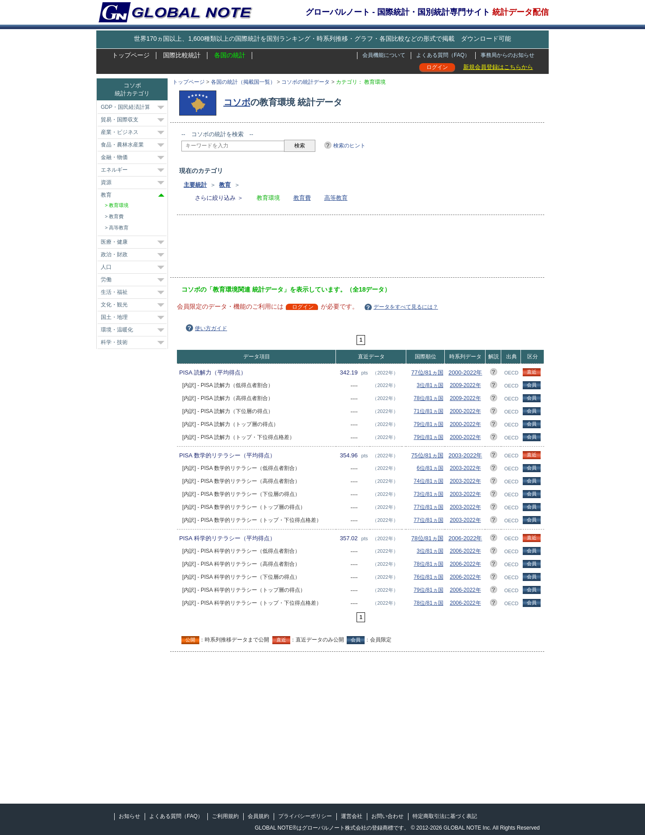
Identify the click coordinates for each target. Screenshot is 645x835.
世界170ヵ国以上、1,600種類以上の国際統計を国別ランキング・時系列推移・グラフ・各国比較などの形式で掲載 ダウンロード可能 (322, 38)
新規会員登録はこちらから (498, 67)
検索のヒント (349, 145)
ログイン (437, 67)
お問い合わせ (387, 816)
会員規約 (258, 816)
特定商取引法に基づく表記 (445, 816)
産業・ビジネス (119, 132)
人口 (106, 267)
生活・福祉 (114, 292)
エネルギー (114, 170)
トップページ (131, 55)
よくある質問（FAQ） (443, 55)
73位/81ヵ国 (428, 494)
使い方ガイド (211, 328)
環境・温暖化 (117, 330)
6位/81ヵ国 (430, 468)
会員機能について (383, 55)
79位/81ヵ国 (428, 424)
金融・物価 (114, 157)
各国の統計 (229, 55)
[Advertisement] (344, 249)
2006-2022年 (465, 538)
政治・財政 (114, 254)
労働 (106, 279)
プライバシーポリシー (305, 816)
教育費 (302, 197)
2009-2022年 (465, 385)
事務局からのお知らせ (507, 55)
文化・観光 (114, 304)
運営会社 (351, 816)
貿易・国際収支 (119, 119)
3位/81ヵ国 (430, 385)
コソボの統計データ (305, 82)
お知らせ (129, 816)
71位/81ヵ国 (428, 411)
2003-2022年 (465, 455)
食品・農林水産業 (122, 145)
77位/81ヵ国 (427, 372)
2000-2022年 (465, 372)
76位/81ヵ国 (428, 577)
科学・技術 (114, 342)
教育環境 (119, 205)
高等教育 (336, 197)
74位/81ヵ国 (428, 481)
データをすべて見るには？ (406, 307)
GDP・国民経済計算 (125, 107)
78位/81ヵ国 (428, 398)
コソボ (237, 102)
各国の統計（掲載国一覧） (243, 82)
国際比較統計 (182, 55)
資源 (106, 182)
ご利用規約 (225, 816)
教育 (225, 184)
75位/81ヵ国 (427, 455)
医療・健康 (114, 242)
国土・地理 (114, 317)
